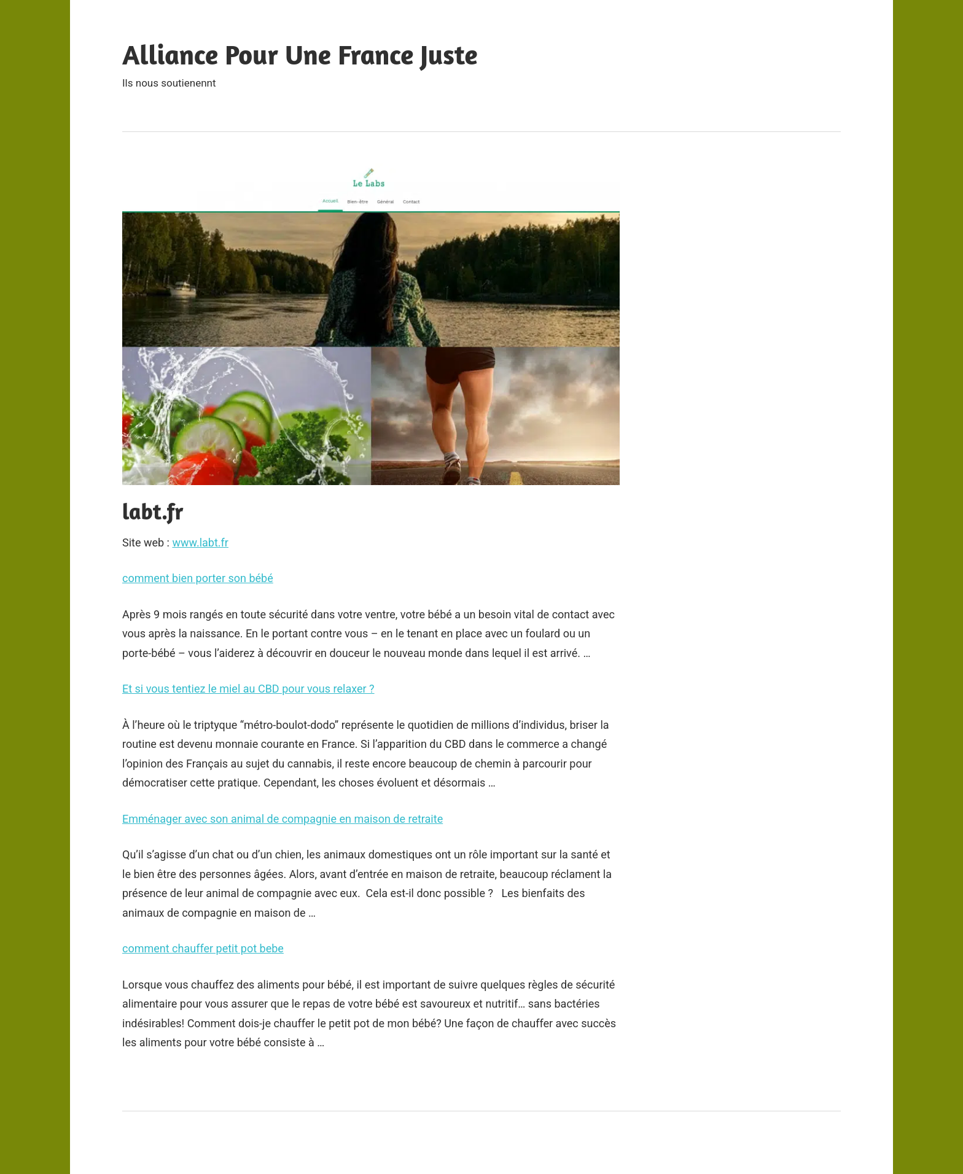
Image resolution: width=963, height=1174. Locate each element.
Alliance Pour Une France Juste (299, 54)
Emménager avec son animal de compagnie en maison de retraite (282, 818)
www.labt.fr (200, 542)
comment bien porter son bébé (197, 578)
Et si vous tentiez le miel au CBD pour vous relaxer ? (248, 688)
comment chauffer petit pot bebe (203, 948)
